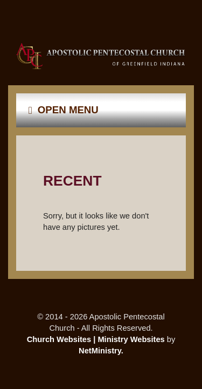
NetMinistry (100, 350)
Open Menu (64, 110)
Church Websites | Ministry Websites (97, 339)
